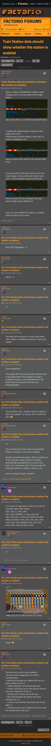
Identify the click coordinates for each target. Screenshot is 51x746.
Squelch (4, 349)
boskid (9, 485)
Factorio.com (8, 4)
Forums (23, 3)
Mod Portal (43, 4)
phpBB (18, 741)
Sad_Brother (5, 257)
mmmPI (4, 316)
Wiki (33, 4)
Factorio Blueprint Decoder (19, 479)
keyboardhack (6, 71)
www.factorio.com (11, 25)
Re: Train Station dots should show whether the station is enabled (24, 239)
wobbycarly (5, 227)
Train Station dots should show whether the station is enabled (25, 47)
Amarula (4, 652)
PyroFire (4, 287)
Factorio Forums (23, 21)
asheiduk (4, 424)
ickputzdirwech (15, 57)
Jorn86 (3, 392)
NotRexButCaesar (13, 532)
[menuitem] (11, 29)
